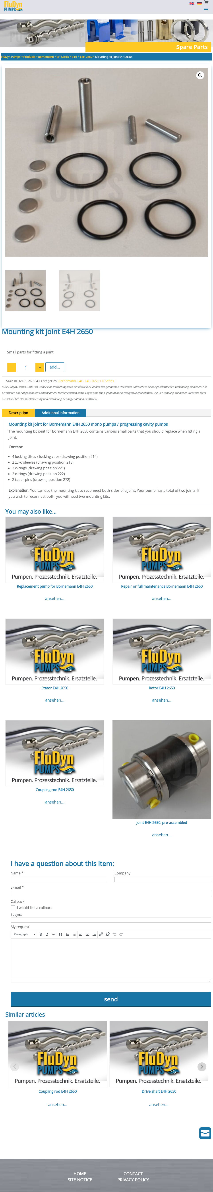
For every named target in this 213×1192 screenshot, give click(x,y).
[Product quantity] (25, 361)
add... (55, 361)
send (111, 993)
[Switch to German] (198, 3)
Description (18, 407)
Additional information (60, 407)
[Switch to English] (190, 3)
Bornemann (67, 375)
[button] (200, 70)
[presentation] (24, 928)
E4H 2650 (92, 375)
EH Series (107, 375)
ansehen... (54, 592)
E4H (80, 375)
